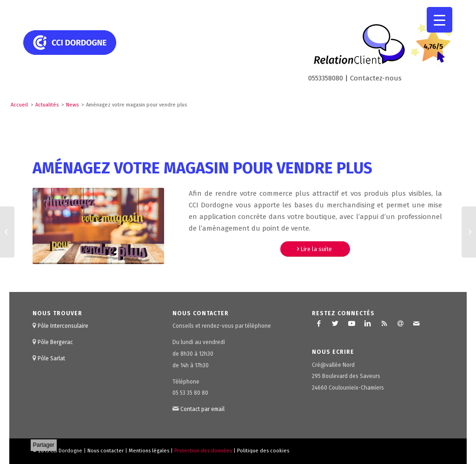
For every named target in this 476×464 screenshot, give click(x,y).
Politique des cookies (263, 451)
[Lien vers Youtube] (351, 324)
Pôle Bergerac (55, 342)
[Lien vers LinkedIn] (368, 324)
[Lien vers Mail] (416, 324)
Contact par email (202, 409)
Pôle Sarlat (51, 358)
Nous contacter (105, 451)
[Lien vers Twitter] (335, 324)
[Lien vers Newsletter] (400, 324)
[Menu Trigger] (439, 20)
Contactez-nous (376, 78)
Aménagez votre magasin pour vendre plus (202, 168)
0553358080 (325, 78)
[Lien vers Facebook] (319, 324)
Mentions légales (149, 451)
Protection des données (203, 451)
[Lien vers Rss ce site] (384, 324)
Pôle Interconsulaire (63, 326)
